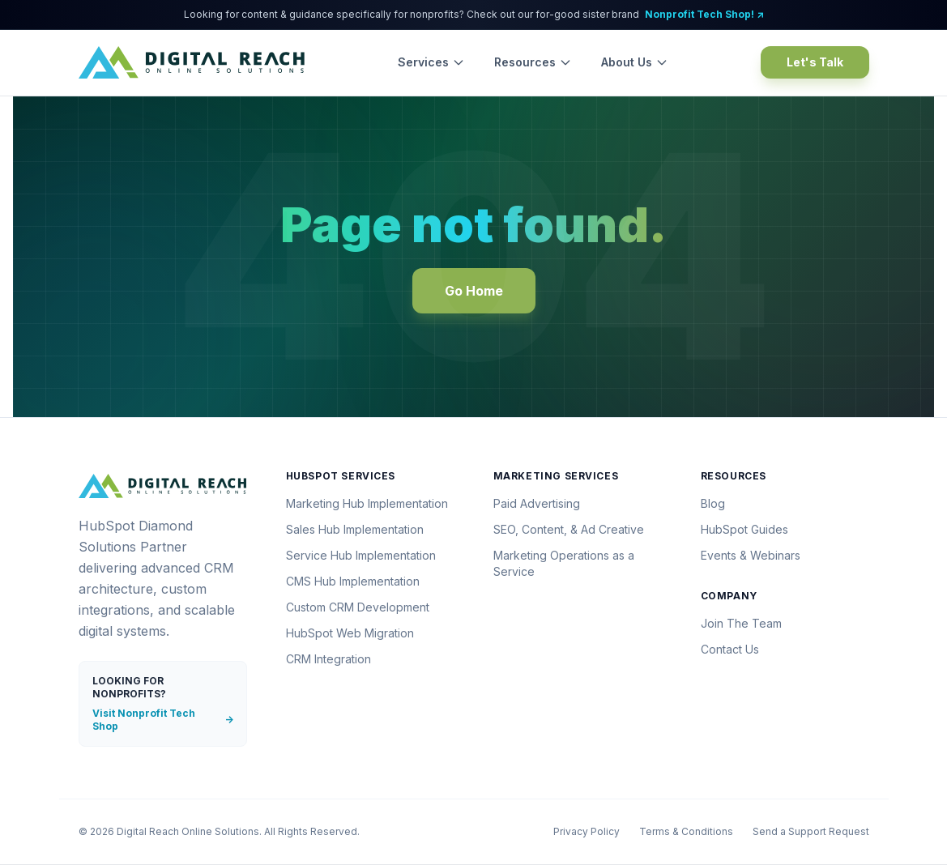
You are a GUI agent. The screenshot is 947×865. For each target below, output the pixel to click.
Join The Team (741, 623)
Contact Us (730, 649)
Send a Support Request (811, 831)
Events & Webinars (750, 555)
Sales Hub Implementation (355, 529)
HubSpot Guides (744, 529)
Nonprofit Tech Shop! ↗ (704, 14)
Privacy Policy (586, 831)
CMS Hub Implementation (353, 581)
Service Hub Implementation (361, 555)
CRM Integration (328, 659)
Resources (533, 62)
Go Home (474, 291)
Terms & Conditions (686, 831)
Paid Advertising (536, 503)
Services (431, 62)
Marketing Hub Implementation (367, 503)
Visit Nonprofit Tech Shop (162, 719)
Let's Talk (815, 62)
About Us (634, 62)
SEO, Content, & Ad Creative (568, 529)
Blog (713, 503)
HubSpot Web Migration (350, 633)
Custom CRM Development (357, 607)
